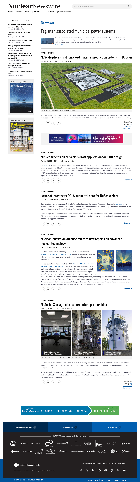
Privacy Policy (93, 480)
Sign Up (28, 11)
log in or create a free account (127, 126)
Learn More (59, 44)
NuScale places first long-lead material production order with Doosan (86, 57)
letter (46, 165)
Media (124, 480)
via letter (119, 204)
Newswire (48, 22)
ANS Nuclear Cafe (67, 161)
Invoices (116, 480)
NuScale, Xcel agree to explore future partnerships (74, 304)
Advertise (50, 11)
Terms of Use (105, 480)
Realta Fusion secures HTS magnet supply (20, 40)
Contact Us (122, 463)
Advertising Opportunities (92, 463)
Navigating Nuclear (109, 463)
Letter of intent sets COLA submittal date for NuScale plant (79, 195)
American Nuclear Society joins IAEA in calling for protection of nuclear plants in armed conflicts (20, 55)
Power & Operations (47, 53)
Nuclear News (66, 61)
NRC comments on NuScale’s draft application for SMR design (81, 156)
